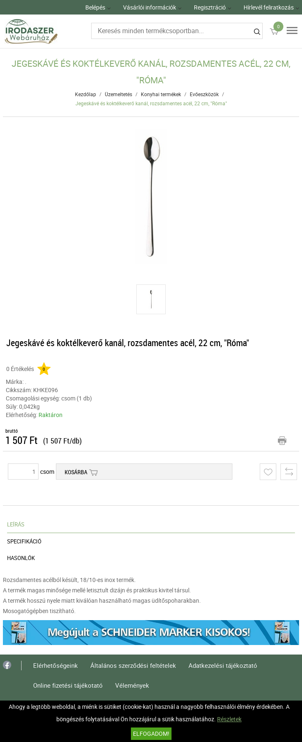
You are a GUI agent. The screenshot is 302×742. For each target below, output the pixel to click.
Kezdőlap (85, 94)
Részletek (229, 719)
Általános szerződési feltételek (133, 665)
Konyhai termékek (161, 94)
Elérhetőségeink (55, 665)
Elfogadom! (151, 733)
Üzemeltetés (118, 94)
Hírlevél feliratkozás (269, 7)
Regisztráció (210, 7)
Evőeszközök (204, 94)
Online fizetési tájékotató (68, 685)
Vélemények (132, 685)
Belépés (95, 7)
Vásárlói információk (149, 7)
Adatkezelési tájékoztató (222, 665)
